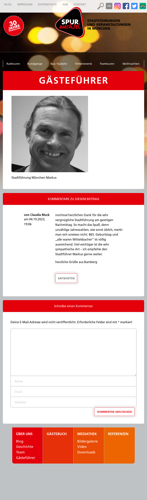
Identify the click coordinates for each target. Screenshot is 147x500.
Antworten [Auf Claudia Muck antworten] (66, 278)
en (109, 6)
